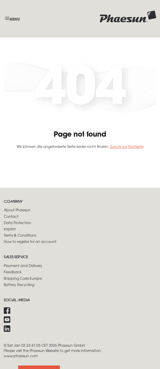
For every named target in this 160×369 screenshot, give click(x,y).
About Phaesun (17, 210)
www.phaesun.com (21, 356)
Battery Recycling (19, 285)
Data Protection (17, 223)
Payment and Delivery (23, 266)
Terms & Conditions (20, 236)
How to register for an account (30, 242)
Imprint (10, 229)
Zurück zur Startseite (127, 147)
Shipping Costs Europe (23, 279)
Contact (11, 217)
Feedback (13, 272)
